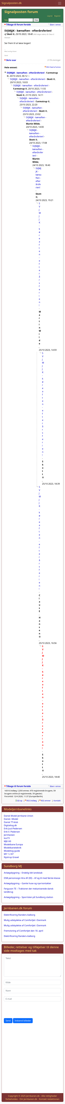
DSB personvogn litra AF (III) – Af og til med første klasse (32, 878)
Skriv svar (11, 60)
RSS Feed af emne (53, 67)
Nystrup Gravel (11, 857)
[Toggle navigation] (59, 3)
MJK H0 (7, 841)
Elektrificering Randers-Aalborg (19, 914)
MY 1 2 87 (9, 854)
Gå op (19, 800)
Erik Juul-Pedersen (13, 828)
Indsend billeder (23, 1020)
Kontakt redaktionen (49, 1099)
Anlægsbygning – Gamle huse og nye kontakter (27, 883)
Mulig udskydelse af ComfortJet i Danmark (25, 920)
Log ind (49, 16)
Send (8, 1020)
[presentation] (24, 1010)
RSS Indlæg (32, 800)
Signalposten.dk (12, 3)
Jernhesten (9, 834)
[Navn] (32, 990)
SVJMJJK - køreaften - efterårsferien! (26, 72)
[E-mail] (32, 998)
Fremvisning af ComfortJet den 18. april (23, 930)
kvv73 (7, 838)
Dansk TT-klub (11, 822)
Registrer (57, 16)
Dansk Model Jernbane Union (18, 815)
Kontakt (57, 800)
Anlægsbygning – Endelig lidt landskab (23, 872)
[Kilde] (32, 982)
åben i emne (55, 24)
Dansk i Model (11, 819)
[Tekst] (32, 966)
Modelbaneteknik (12, 847)
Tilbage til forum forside (18, 24)
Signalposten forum (21, 11)
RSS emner (46, 800)
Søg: (6, 20)
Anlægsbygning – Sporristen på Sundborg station (28, 897)
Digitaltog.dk (10, 825)
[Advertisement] (32, 1058)
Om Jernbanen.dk (28, 1099)
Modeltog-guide (12, 850)
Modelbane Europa (13, 844)
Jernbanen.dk (33, 1095)
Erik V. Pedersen (12, 831)
